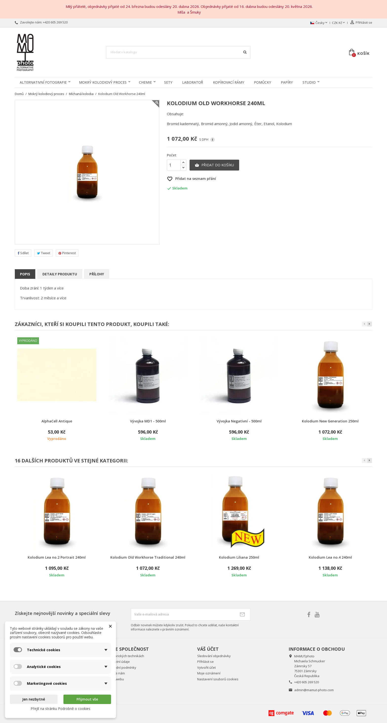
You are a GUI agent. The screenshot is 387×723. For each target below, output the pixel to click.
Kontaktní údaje (118, 661)
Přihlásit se (205, 661)
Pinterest (67, 253)
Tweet (43, 253)
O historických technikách (125, 656)
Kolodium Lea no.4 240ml (330, 557)
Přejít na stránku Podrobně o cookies (60, 708)
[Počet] (174, 165)
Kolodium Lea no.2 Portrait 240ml (57, 557)
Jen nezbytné (33, 699)
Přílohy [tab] (96, 274)
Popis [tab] (25, 274)
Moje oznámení (208, 673)
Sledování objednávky (214, 656)
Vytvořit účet (206, 667)
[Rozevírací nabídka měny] (339, 23)
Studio (309, 82)
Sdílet (23, 253)
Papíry (287, 82)
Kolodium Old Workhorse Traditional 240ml (147, 557)
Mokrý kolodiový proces (103, 82)
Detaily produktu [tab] (59, 274)
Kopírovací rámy (228, 82)
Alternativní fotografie (43, 82)
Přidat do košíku (214, 165)
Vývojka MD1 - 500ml (148, 421)
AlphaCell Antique (56, 421)
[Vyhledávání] (178, 52)
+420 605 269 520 (55, 22)
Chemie (145, 82)
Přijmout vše (87, 699)
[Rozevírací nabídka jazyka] (319, 23)
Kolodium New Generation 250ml (330, 421)
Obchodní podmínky (121, 667)
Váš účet (208, 649)
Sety (168, 82)
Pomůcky (262, 82)
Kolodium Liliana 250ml (239, 557)
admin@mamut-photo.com (314, 690)
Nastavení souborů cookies (217, 679)
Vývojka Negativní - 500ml (239, 421)
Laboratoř (192, 82)
